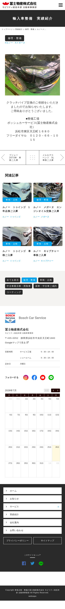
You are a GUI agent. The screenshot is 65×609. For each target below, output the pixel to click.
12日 (57, 415)
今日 (46, 390)
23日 (34, 447)
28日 (18, 463)
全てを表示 (13, 280)
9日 (34, 415)
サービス (36, 506)
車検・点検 (46, 280)
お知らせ (14, 498)
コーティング (14, 292)
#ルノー (9, 43)
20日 (10, 447)
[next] (57, 390)
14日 (18, 431)
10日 (41, 415)
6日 (11, 415)
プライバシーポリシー (17, 540)
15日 (26, 431)
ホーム (13, 491)
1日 (26, 399)
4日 (50, 399)
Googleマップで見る (17, 342)
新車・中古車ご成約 (46, 286)
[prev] (53, 390)
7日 (18, 415)
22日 (26, 447)
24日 (41, 447)
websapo (32, 596)
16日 (34, 431)
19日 (57, 431)
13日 (10, 431)
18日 (49, 431)
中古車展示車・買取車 (19, 286)
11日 (49, 415)
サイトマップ (47, 540)
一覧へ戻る (32, 157)
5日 (57, 399)
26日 (57, 447)
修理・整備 (15, 38)
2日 (34, 399)
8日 (26, 415)
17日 (41, 431)
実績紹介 (14, 514)
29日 (10, 399)
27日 (10, 463)
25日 (49, 447)
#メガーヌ (20, 43)
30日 (18, 399)
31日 (41, 463)
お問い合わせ (16, 530)
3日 (42, 399)
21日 (18, 447)
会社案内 (14, 522)
